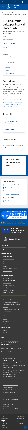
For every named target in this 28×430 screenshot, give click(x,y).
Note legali (6, 406)
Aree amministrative (8, 259)
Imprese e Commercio (8, 285)
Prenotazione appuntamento (10, 385)
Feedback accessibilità (5, 426)
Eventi (5, 333)
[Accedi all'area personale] (22, 2)
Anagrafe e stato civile (9, 278)
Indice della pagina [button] (9, 62)
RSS (2, 416)
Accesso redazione (23, 422)
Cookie (3, 422)
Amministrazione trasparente (10, 399)
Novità (8, 13)
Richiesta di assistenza (9, 392)
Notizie (5, 319)
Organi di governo (7, 257)
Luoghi (5, 330)
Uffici (4, 261)
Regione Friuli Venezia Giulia (9, 2)
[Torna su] (25, 427)
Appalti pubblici (7, 288)
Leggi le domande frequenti (10, 390)
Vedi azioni (14, 44)
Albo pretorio (6, 402)
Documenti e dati (7, 271)
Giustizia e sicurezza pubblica (10, 302)
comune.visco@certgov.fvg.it (11, 352)
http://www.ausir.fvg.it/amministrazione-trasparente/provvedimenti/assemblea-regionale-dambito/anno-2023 (13, 104)
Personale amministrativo (10, 268)
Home (3, 13)
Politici (5, 266)
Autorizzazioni (7, 312)
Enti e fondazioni (7, 264)
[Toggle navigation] (3, 6)
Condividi (6, 44)
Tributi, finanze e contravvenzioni (11, 304)
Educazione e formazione (9, 300)
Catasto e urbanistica (8, 290)
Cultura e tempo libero (9, 281)
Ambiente (5, 307)
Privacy (3, 420)
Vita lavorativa (7, 283)
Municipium (19, 422)
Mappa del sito (5, 423)
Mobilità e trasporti (8, 292)
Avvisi (4, 324)
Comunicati (15, 13)
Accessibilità (4, 418)
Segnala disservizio (8, 387)
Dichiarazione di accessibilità (10, 409)
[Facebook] (3, 249)
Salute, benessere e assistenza (11, 309)
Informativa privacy (8, 404)
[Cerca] (25, 6)
